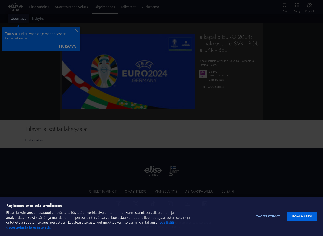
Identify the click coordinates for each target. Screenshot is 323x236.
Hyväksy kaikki (302, 216)
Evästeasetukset (268, 216)
